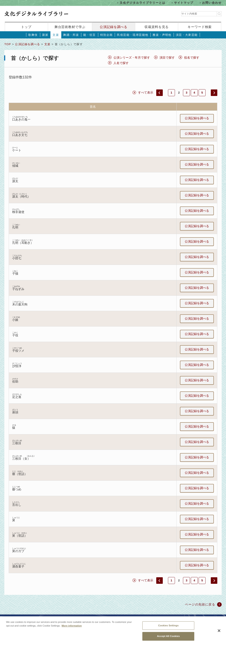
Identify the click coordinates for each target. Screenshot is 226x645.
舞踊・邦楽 (71, 34)
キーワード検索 (200, 27)
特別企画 (106, 34)
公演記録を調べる (113, 27)
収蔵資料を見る (157, 27)
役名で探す (191, 57)
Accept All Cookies (168, 638)
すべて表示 (145, 92)
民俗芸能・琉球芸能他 (132, 34)
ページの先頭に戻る (200, 604)
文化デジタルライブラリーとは (142, 2)
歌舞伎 (33, 34)
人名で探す (121, 63)
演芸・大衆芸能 (187, 34)
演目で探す (167, 57)
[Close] (219, 633)
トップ (26, 27)
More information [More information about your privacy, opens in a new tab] (71, 628)
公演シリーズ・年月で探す (131, 57)
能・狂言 (89, 34)
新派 (45, 34)
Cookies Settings (168, 628)
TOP (7, 44)
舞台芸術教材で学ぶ (70, 27)
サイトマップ (184, 2)
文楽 (56, 34)
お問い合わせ (212, 2)
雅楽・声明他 (162, 34)
